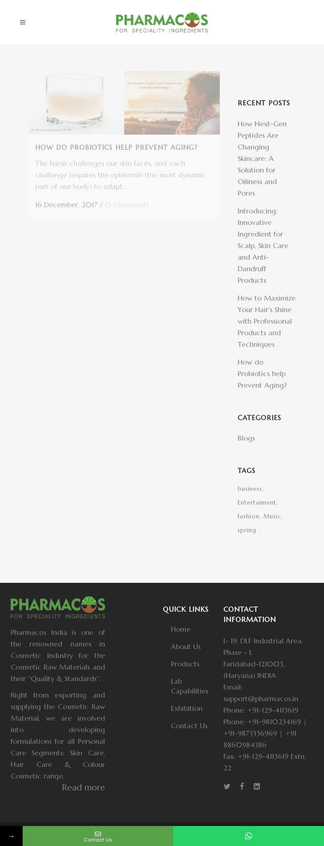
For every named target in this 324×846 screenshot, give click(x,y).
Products (185, 663)
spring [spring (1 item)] (247, 530)
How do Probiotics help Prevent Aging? (262, 373)
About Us (186, 646)
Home (180, 629)
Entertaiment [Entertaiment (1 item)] (257, 502)
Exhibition (186, 708)
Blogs (246, 437)
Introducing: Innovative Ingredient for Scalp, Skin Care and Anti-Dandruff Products (263, 245)
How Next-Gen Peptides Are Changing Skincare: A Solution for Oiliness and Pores (262, 158)
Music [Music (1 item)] (272, 516)
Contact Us (189, 725)
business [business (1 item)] (250, 489)
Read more (83, 787)
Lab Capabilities (189, 686)
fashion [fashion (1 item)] (248, 516)
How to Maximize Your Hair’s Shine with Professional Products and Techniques (267, 321)
